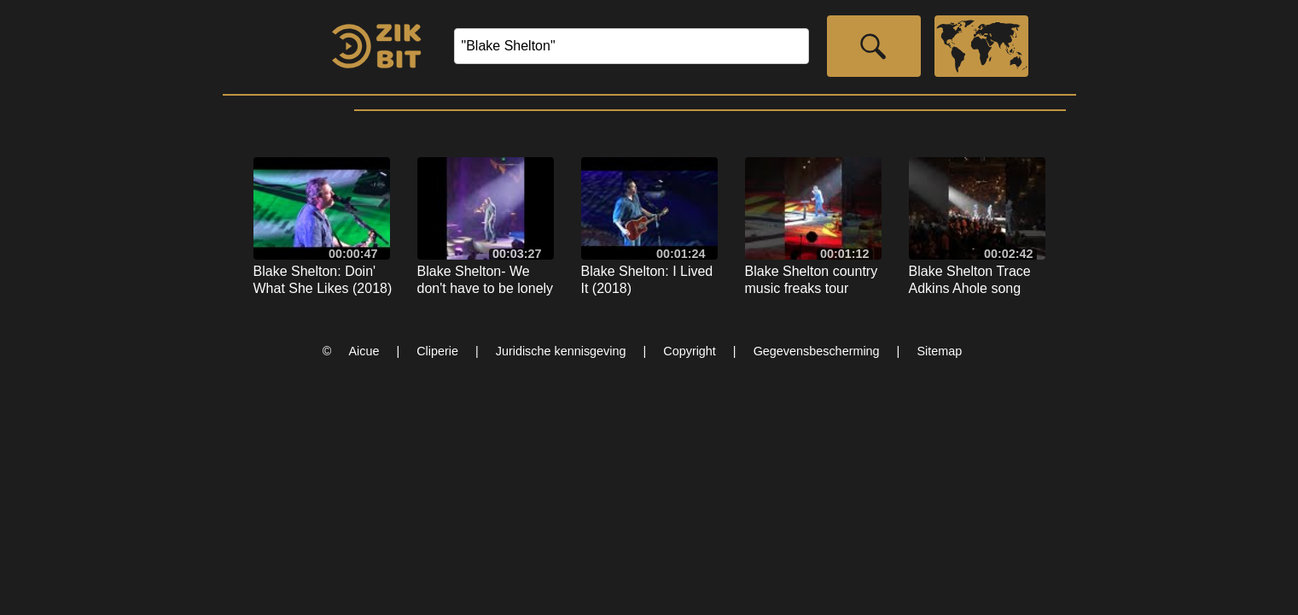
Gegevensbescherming (817, 351)
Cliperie (437, 351)
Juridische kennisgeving (561, 351)
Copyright (689, 351)
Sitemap (939, 351)
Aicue (363, 351)
